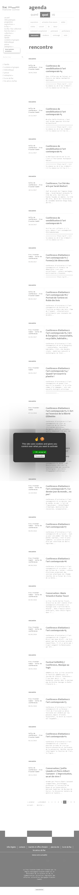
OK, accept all (39, 452)
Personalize (39, 456)
